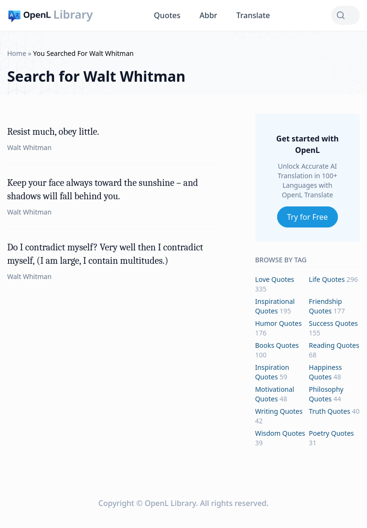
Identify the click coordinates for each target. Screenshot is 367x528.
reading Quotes (334, 345)
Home (16, 53)
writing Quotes (279, 411)
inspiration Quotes (272, 372)
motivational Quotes (274, 394)
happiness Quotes (325, 372)
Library (73, 14)
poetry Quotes (331, 433)
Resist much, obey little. (53, 131)
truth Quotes (329, 411)
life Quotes (327, 279)
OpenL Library (170, 503)
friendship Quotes (325, 306)
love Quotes (274, 279)
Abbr (208, 15)
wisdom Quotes (280, 433)
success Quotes (333, 323)
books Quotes (277, 345)
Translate (253, 15)
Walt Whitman (29, 147)
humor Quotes (278, 323)
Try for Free (307, 217)
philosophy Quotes (326, 394)
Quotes (167, 15)
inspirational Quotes (275, 306)
